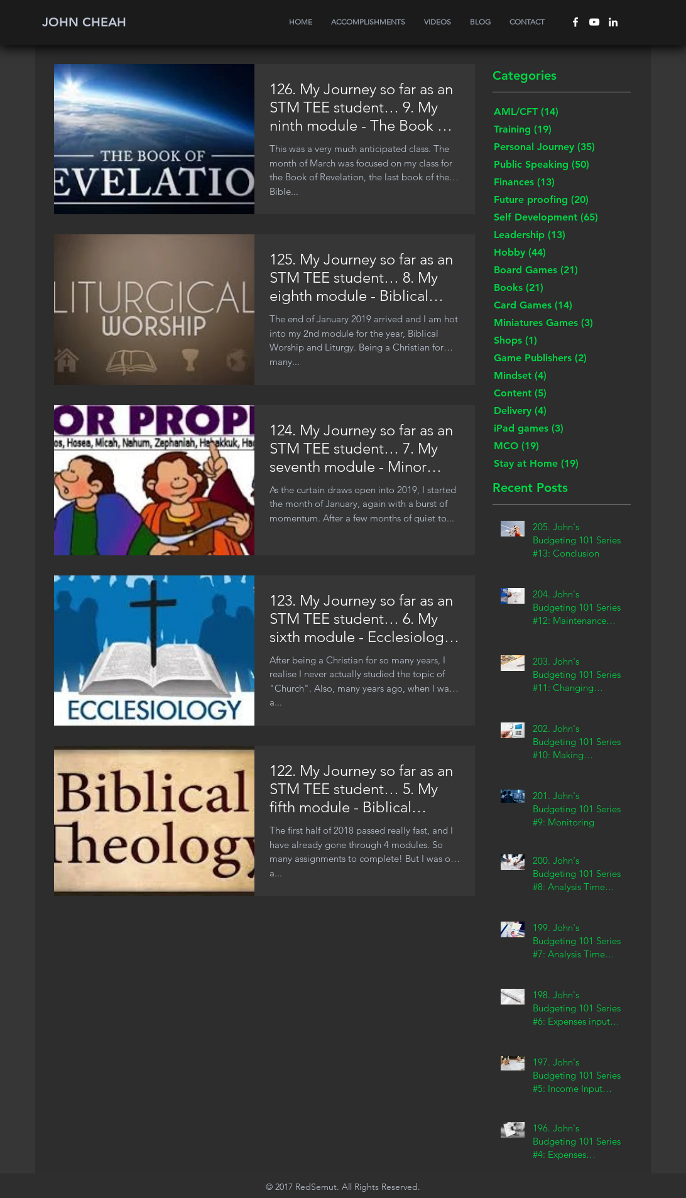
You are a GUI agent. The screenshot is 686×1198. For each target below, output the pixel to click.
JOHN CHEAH (84, 22)
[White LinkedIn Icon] (613, 22)
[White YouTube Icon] (594, 22)
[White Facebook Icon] (575, 22)
